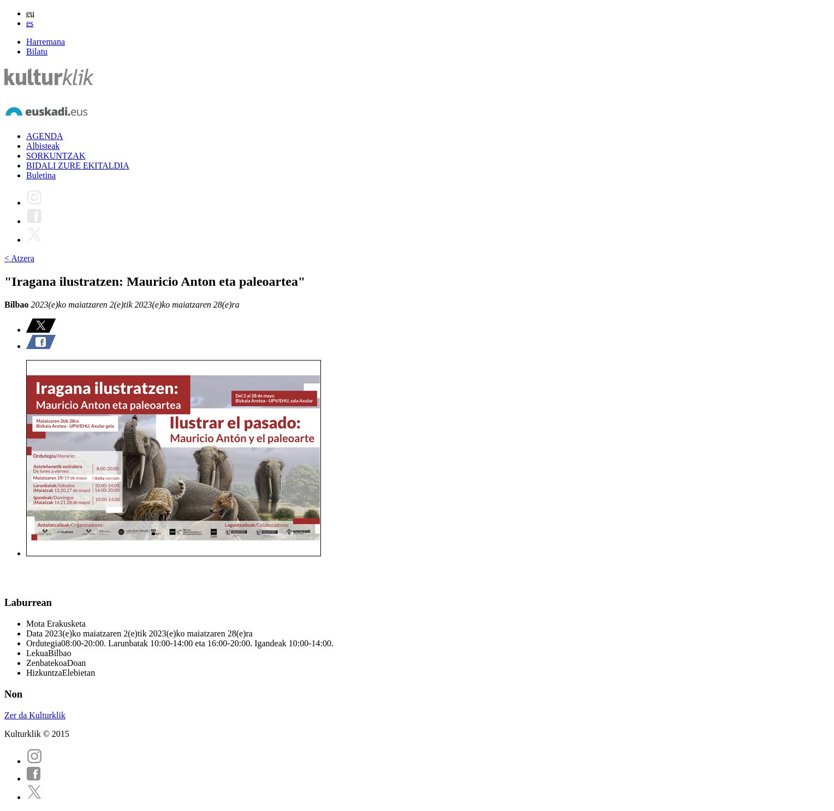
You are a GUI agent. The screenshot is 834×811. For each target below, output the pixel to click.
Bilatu (36, 51)
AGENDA (44, 136)
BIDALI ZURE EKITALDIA (77, 165)
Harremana (45, 41)
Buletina (41, 175)
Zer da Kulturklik (34, 715)
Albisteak (42, 146)
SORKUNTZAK (55, 155)
